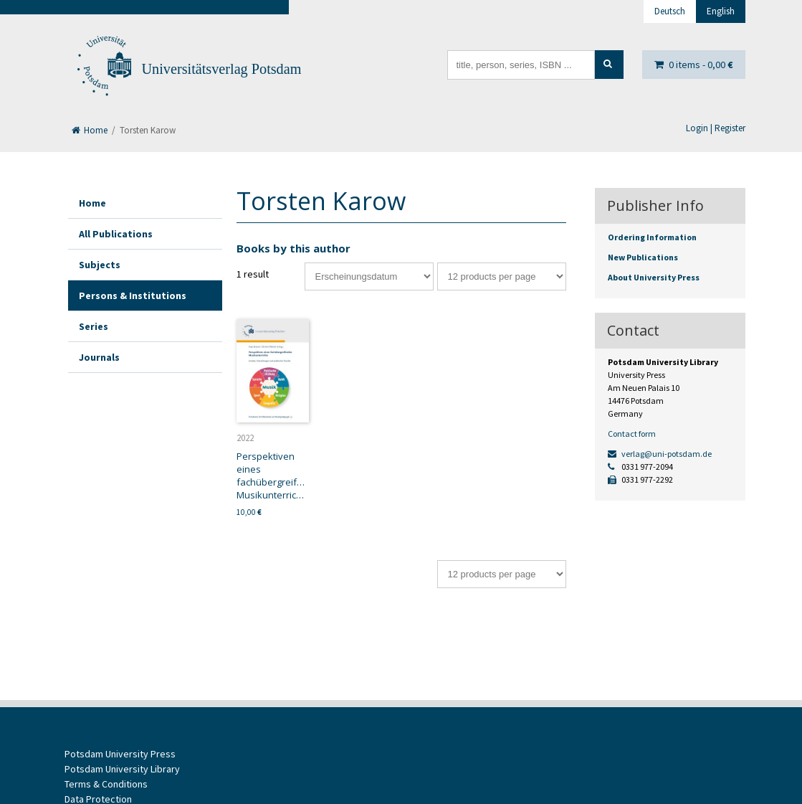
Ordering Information (652, 237)
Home (90, 130)
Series (93, 326)
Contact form (632, 433)
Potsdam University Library (122, 768)
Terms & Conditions (106, 783)
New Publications (643, 257)
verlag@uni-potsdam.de (660, 453)
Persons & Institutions (132, 295)
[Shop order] (369, 276)
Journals (99, 357)
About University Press (654, 277)
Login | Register (715, 128)
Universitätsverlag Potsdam (222, 69)
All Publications (116, 233)
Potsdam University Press (120, 753)
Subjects (99, 264)
